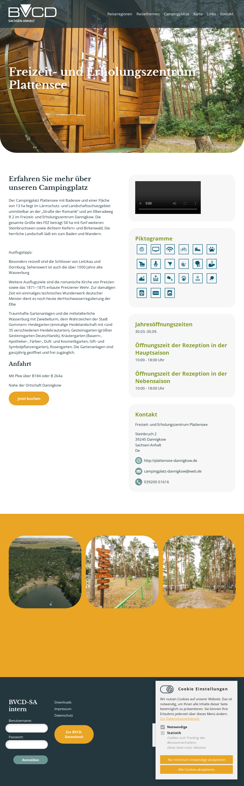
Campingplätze (176, 13)
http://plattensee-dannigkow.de (170, 460)
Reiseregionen (119, 13)
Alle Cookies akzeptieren (196, 769)
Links (211, 13)
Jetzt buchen (28, 398)
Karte (197, 13)
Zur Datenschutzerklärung (179, 718)
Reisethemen (147, 13)
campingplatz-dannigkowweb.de (173, 471)
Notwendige (173, 727)
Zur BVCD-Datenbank (74, 734)
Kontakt (226, 13)
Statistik (170, 733)
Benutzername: (28, 725)
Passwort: (28, 742)
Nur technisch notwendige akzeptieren (196, 759)
